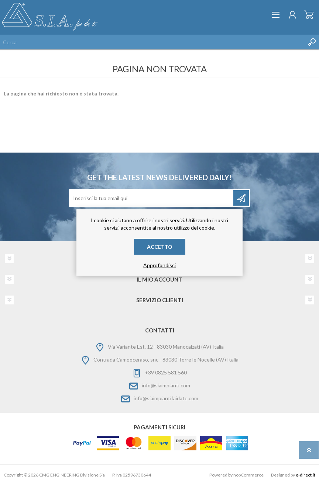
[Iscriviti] (151, 198)
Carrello (309, 15)
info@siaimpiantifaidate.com (166, 398)
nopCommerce (248, 475)
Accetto (159, 247)
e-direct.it (305, 475)
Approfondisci (159, 265)
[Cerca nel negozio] (152, 42)
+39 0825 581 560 (166, 372)
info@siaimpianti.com (166, 385)
